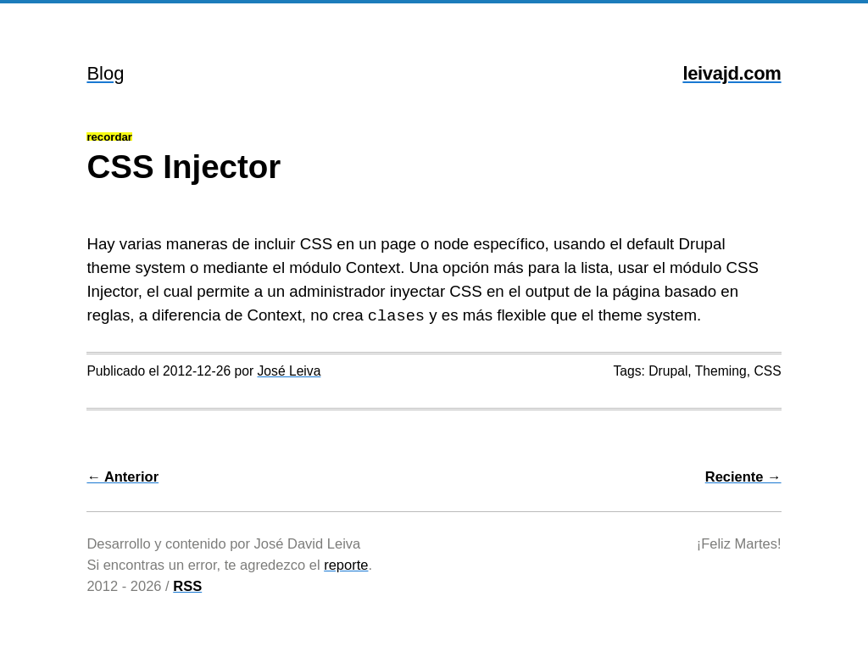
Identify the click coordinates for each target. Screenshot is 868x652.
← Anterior (122, 476)
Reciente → (743, 476)
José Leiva (289, 371)
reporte (346, 564)
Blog (105, 73)
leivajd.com (731, 73)
